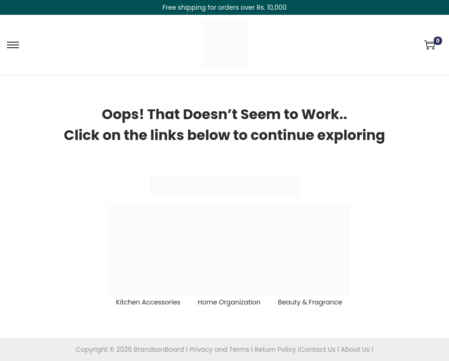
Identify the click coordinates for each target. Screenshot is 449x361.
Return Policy (275, 349)
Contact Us (318, 349)
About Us (356, 349)
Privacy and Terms (219, 349)
